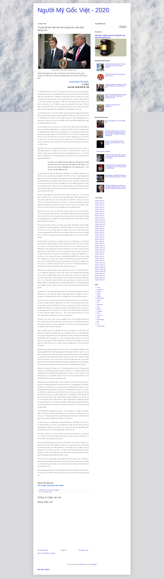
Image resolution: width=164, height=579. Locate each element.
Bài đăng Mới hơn (43, 550)
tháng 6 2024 (98, 207)
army (98, 307)
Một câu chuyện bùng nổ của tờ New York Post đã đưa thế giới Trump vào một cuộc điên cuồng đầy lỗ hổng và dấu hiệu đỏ (115, 133)
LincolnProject (100, 326)
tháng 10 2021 (99, 250)
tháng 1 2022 (98, 243)
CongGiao (99, 311)
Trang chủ (63, 550)
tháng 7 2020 (98, 277)
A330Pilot (81, 564)
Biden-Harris (100, 298)
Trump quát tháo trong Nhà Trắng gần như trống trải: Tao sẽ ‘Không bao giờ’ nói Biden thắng (115, 166)
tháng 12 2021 (99, 245)
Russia (99, 294)
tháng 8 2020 (98, 275)
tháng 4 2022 (98, 237)
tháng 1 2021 (98, 265)
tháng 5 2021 (98, 256)
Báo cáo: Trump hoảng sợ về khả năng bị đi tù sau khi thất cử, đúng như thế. (114, 142)
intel (98, 302)
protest (99, 309)
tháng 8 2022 (98, 228)
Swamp (99, 296)
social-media (100, 319)
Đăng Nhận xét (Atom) (49, 553)
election (99, 292)
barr (98, 324)
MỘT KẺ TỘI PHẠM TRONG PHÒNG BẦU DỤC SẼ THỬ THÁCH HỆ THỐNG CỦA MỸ (115, 96)
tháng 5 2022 (98, 235)
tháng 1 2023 (98, 218)
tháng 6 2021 (98, 254)
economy (99, 315)
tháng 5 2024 (98, 209)
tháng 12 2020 (99, 267)
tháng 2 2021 (98, 262)
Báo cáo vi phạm (43, 569)
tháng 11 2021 (99, 248)
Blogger (94, 564)
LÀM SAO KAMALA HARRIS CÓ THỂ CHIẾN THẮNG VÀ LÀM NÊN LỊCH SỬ (115, 86)
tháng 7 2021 (98, 252)
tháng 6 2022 (98, 233)
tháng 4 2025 (98, 200)
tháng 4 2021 (98, 258)
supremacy (100, 304)
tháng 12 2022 (99, 220)
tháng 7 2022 (98, 230)
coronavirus (45, 491)
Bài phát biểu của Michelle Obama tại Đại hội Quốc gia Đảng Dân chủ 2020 (115, 176)
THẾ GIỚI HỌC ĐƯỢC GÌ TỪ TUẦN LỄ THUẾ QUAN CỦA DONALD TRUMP (115, 65)
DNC (98, 313)
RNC (98, 322)
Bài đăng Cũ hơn (83, 550)
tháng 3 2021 (98, 260)
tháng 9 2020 (98, 273)
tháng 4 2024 (98, 211)
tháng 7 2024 (98, 205)
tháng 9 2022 (98, 226)
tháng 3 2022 (98, 239)
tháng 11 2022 (99, 222)
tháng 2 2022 (98, 241)
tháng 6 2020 (98, 280)
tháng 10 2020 (99, 271)
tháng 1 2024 (98, 215)
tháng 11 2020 (99, 269)
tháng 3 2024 (98, 213)
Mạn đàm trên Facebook (103, 151)
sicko (98, 317)
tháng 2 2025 (98, 203)
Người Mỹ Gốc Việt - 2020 (73, 10)
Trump (50, 491)
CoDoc (99, 300)
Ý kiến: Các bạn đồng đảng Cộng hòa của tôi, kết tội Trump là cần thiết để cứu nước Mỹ (115, 156)
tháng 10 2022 (99, 224)
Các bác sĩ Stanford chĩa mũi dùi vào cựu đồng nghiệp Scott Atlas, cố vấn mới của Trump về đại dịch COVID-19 (115, 187)
